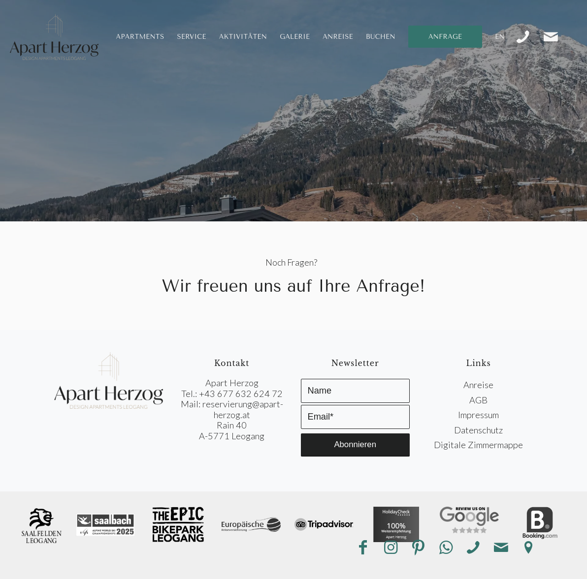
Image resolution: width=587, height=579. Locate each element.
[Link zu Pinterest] (418, 547)
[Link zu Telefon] (523, 37)
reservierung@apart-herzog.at (242, 409)
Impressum (478, 414)
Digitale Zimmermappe (478, 444)
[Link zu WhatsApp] (445, 547)
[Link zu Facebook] (363, 547)
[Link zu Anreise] (528, 547)
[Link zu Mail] (550, 37)
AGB (478, 400)
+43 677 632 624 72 (241, 393)
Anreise (478, 384)
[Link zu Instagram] (390, 547)
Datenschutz (478, 430)
